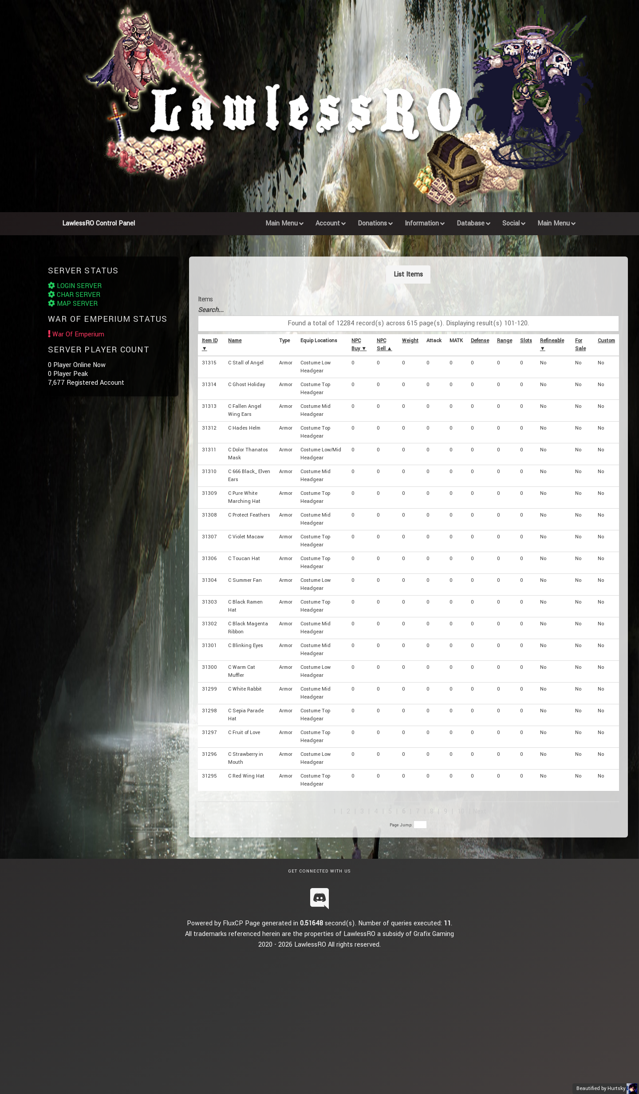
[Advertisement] (319, 1012)
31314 (209, 384)
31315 (209, 362)
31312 (209, 428)
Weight (410, 340)
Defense (480, 340)
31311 (209, 449)
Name (234, 340)
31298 (209, 710)
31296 (209, 754)
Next (479, 811)
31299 (209, 689)
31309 (209, 493)
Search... (211, 310)
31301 (209, 645)
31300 (209, 667)
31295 (209, 776)
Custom (606, 340)
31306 (209, 558)
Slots (526, 340)
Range (504, 340)
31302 (209, 623)
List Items (408, 274)
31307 (209, 536)
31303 (209, 602)
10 (461, 811)
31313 (209, 406)
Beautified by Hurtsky (600, 1088)
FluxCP (233, 923)
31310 (209, 471)
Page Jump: (408, 825)
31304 (209, 580)
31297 (209, 732)
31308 (209, 515)
